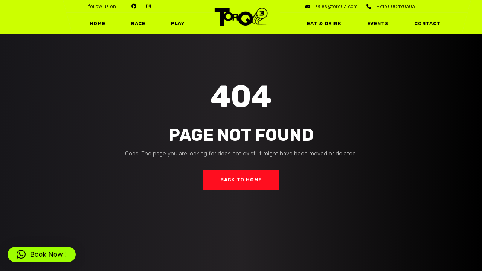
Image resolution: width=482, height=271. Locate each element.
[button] (42, 254)
